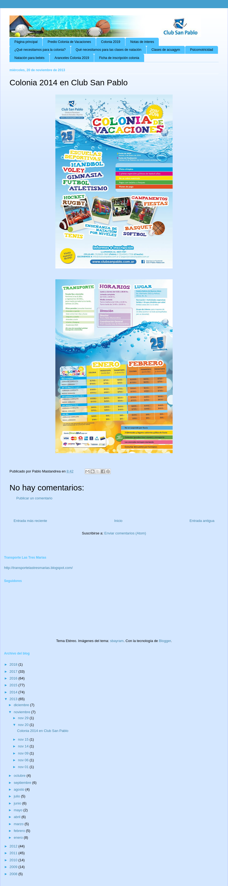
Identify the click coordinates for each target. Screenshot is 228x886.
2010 (14, 860)
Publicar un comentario (34, 498)
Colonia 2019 (110, 42)
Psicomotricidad (201, 50)
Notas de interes (142, 42)
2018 (14, 664)
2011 (14, 853)
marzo (19, 824)
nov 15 (24, 739)
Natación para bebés (29, 58)
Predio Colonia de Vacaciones (69, 42)
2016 (14, 678)
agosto (20, 789)
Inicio (118, 521)
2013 (14, 699)
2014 (14, 692)
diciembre (22, 705)
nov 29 (24, 718)
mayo (18, 810)
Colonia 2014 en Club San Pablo (42, 731)
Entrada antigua (201, 521)
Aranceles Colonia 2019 (72, 58)
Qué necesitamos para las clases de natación (108, 50)
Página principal (25, 42)
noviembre (22, 712)
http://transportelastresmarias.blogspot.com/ (38, 568)
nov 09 (24, 753)
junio (18, 803)
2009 (14, 867)
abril (17, 817)
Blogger (165, 641)
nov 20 (24, 725)
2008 (14, 874)
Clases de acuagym (165, 50)
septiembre (23, 783)
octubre (20, 776)
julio (17, 796)
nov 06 (24, 760)
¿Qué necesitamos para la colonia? (40, 50)
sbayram (117, 641)
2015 (14, 685)
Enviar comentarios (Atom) (125, 533)
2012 (14, 846)
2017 (14, 671)
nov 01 (24, 767)
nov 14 (24, 746)
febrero (20, 831)
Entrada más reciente (30, 521)
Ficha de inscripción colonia (119, 58)
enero (19, 837)
